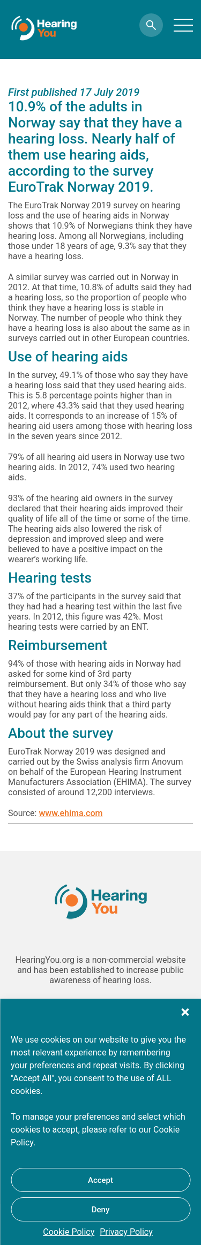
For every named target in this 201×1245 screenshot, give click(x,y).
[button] (185, 1012)
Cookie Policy (68, 1232)
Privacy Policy (126, 1232)
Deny (101, 1209)
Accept (100, 1180)
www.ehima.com (70, 813)
